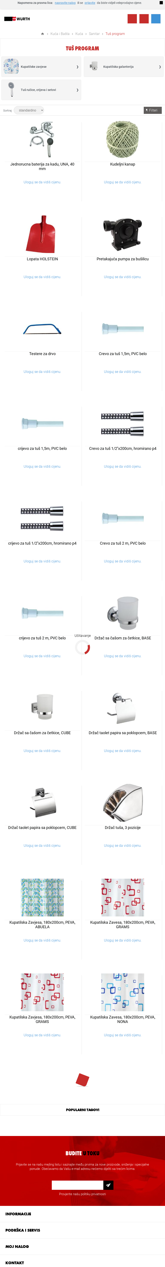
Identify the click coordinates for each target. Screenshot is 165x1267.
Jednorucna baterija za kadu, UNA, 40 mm (42, 166)
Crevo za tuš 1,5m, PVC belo (123, 353)
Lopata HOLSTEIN (42, 259)
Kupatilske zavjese (34, 66)
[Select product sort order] (29, 110)
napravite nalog (65, 3)
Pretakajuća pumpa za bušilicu (123, 259)
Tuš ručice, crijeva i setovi (38, 90)
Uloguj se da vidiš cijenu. (42, 182)
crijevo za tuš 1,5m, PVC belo (42, 448)
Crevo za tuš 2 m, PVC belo (123, 543)
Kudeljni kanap (122, 164)
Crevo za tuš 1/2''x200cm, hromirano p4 (122, 448)
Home (42, 33)
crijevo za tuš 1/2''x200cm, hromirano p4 (42, 543)
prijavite (90, 3)
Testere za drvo (42, 353)
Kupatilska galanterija (118, 66)
